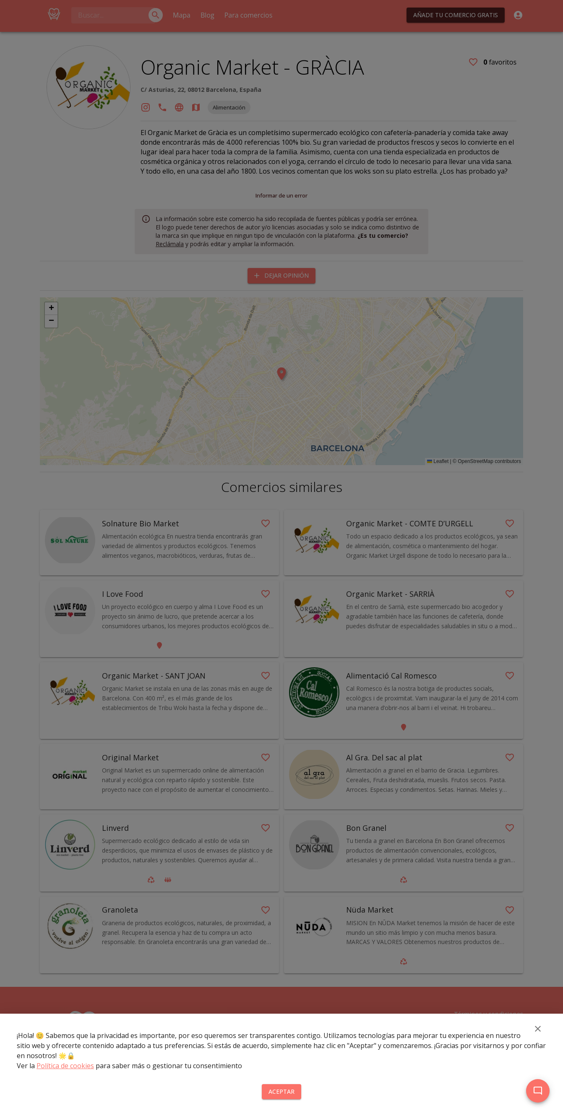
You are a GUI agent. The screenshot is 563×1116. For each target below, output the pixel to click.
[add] (538, 1091)
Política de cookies (65, 1065)
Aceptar (281, 1092)
